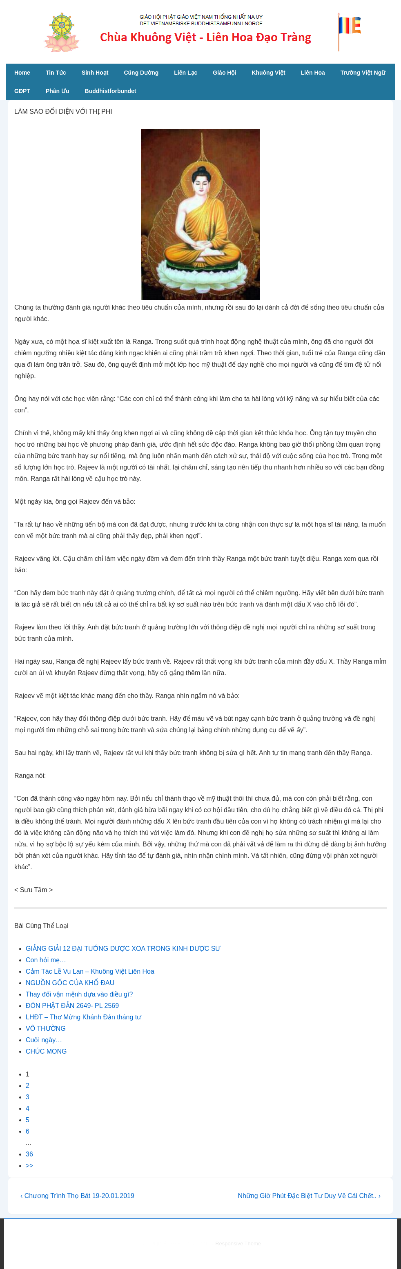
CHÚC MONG (46, 1051)
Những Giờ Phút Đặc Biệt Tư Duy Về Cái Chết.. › (309, 1195)
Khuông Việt (268, 72)
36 (29, 1154)
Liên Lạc (185, 72)
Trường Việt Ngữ (363, 72)
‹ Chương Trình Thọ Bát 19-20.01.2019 (77, 1195)
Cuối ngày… (44, 1039)
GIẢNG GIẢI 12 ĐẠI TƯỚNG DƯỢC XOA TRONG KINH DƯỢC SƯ (123, 948)
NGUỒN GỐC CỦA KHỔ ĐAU (70, 982)
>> (29, 1165)
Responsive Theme (238, 1243)
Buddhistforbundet (110, 91)
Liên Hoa (313, 72)
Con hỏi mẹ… (46, 960)
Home (22, 72)
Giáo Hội (224, 72)
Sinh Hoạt (95, 72)
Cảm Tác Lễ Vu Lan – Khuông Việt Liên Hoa (90, 971)
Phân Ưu (57, 91)
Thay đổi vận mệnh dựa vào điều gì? (79, 994)
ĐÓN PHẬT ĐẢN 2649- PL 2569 (72, 1005)
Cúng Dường (141, 72)
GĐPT (22, 91)
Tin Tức (56, 72)
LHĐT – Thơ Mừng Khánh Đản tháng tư (83, 1017)
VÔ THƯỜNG (46, 1028)
